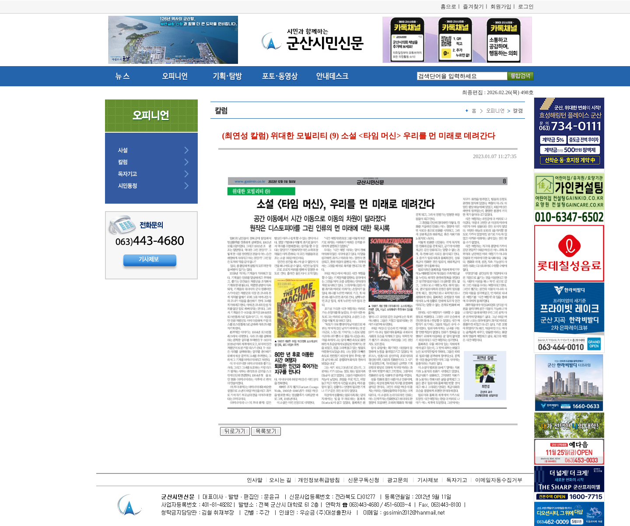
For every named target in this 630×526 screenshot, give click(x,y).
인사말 (254, 480)
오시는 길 (280, 480)
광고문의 (397, 480)
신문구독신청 (363, 480)
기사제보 (427, 480)
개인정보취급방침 (319, 480)
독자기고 (456, 480)
